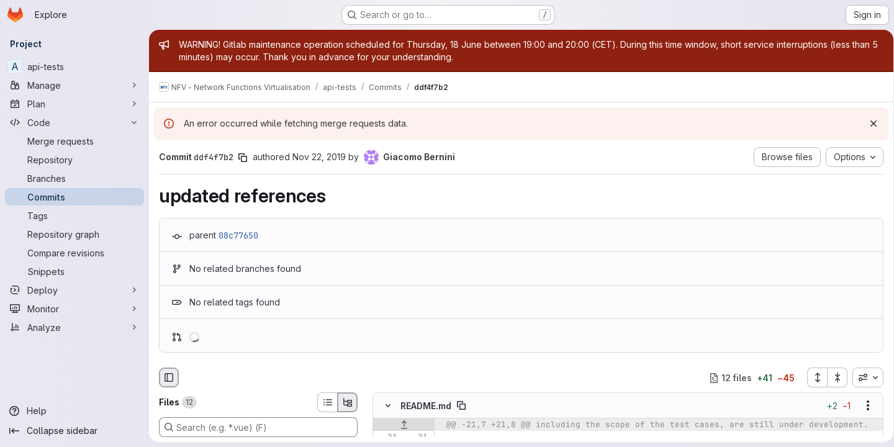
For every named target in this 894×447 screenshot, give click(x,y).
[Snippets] (74, 271)
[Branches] (74, 178)
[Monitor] (74, 308)
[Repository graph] (74, 234)
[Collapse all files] (833, 377)
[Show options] (863, 406)
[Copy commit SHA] (242, 157)
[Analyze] (74, 327)
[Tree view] (348, 402)
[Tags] (74, 215)
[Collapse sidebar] (74, 431)
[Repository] (74, 159)
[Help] (74, 411)
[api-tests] (74, 66)
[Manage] (74, 85)
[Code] (74, 122)
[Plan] (74, 103)
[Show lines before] (404, 425)
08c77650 (238, 235)
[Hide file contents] (388, 406)
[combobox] (863, 377)
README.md (425, 405)
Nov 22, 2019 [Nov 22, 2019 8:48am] (319, 156)
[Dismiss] (869, 123)
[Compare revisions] (74, 252)
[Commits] (74, 196)
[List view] (327, 402)
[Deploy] (74, 290)
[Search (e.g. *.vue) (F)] (258, 427)
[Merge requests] (74, 141)
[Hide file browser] (169, 377)
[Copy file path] (461, 406)
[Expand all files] (813, 377)
